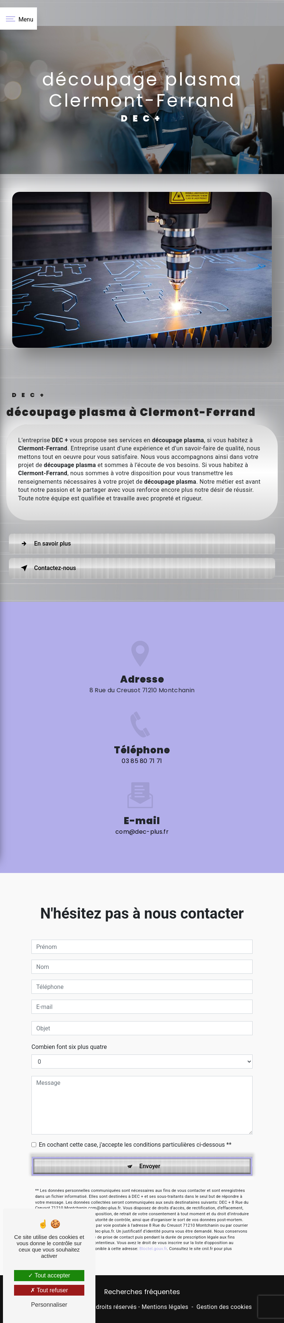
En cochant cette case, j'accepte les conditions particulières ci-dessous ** (135, 1115)
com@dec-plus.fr (142, 803)
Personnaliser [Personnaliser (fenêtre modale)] (49, 1305)
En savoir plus (44, 543)
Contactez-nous (47, 568)
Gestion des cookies (224, 1306)
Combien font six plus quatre (69, 1018)
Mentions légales (165, 1306)
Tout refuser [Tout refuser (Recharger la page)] (49, 1290)
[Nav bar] (18, 18)
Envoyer (149, 1137)
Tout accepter (49, 1275)
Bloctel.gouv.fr (153, 1219)
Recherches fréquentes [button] (142, 1291)
